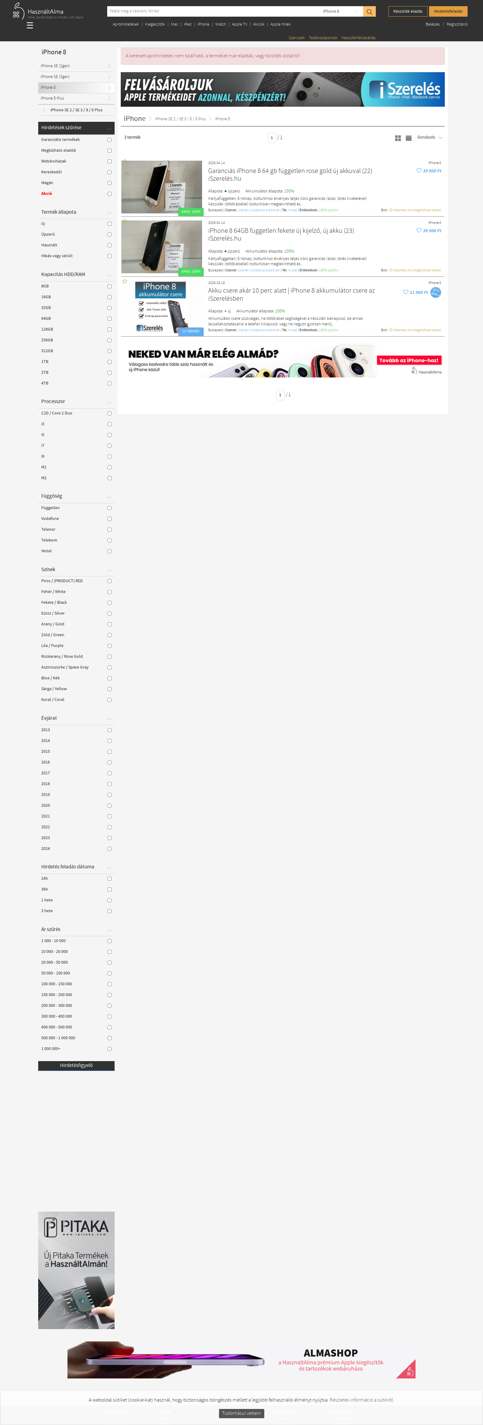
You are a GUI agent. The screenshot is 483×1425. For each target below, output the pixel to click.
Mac (174, 24)
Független (76, 508)
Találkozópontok (323, 38)
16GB (76, 297)
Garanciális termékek (76, 139)
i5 (76, 435)
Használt (76, 245)
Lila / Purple (76, 646)
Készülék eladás (408, 11)
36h (76, 889)
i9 (76, 456)
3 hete (76, 911)
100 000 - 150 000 (76, 984)
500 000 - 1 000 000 (76, 1038)
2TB (76, 372)
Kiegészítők (155, 24)
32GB (76, 308)
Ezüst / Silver (76, 613)
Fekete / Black (76, 602)
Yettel (76, 551)
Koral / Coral (76, 699)
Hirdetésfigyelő (76, 1065)
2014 (76, 740)
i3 (76, 424)
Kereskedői (76, 172)
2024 (76, 848)
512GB (76, 351)
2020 (76, 805)
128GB (76, 329)
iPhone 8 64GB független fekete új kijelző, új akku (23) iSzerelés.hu (281, 235)
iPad (188, 24)
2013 (76, 730)
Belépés (433, 24)
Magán (76, 183)
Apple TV (239, 24)
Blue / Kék (76, 678)
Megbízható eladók (76, 150)
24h (76, 878)
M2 (76, 478)
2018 (76, 784)
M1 (76, 467)
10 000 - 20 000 (76, 951)
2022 (76, 827)
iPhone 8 (331, 11)
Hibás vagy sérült (76, 256)
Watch (220, 24)
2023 (76, 838)
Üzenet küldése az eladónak (259, 210)
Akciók (259, 24)
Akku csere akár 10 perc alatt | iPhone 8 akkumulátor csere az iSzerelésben (291, 295)
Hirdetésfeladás (448, 11)
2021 (76, 816)
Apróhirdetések (126, 24)
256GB (76, 340)
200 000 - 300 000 (76, 1005)
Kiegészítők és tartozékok (238, 1418)
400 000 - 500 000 (76, 1027)
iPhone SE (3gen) (55, 77)
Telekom (76, 540)
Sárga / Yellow (76, 689)
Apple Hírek (280, 24)
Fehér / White (76, 592)
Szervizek (297, 38)
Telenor (76, 529)
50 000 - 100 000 (76, 973)
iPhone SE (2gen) (55, 66)
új (76, 223)
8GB (76, 286)
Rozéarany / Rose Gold (76, 656)
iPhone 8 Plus (52, 98)
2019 (76, 794)
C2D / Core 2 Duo (76, 413)
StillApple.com (115, 1418)
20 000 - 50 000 (76, 962)
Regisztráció (457, 24)
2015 (76, 751)
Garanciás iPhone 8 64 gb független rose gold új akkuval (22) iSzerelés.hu (290, 175)
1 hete (76, 900)
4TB (76, 383)
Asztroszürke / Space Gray (76, 667)
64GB (76, 318)
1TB (76, 361)
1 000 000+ (76, 1049)
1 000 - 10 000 (76, 941)
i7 (76, 445)
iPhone (203, 24)
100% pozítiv (328, 210)
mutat (292, 210)
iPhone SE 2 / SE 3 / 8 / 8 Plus (77, 110)
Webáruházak (76, 161)
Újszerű (76, 234)
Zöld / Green (76, 635)
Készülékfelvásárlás (359, 38)
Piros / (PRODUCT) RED (76, 581)
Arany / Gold (76, 624)
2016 (76, 762)
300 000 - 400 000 (76, 1016)
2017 (76, 773)
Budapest (215, 210)
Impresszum (283, 1418)
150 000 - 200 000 (76, 995)
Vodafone (76, 518)
